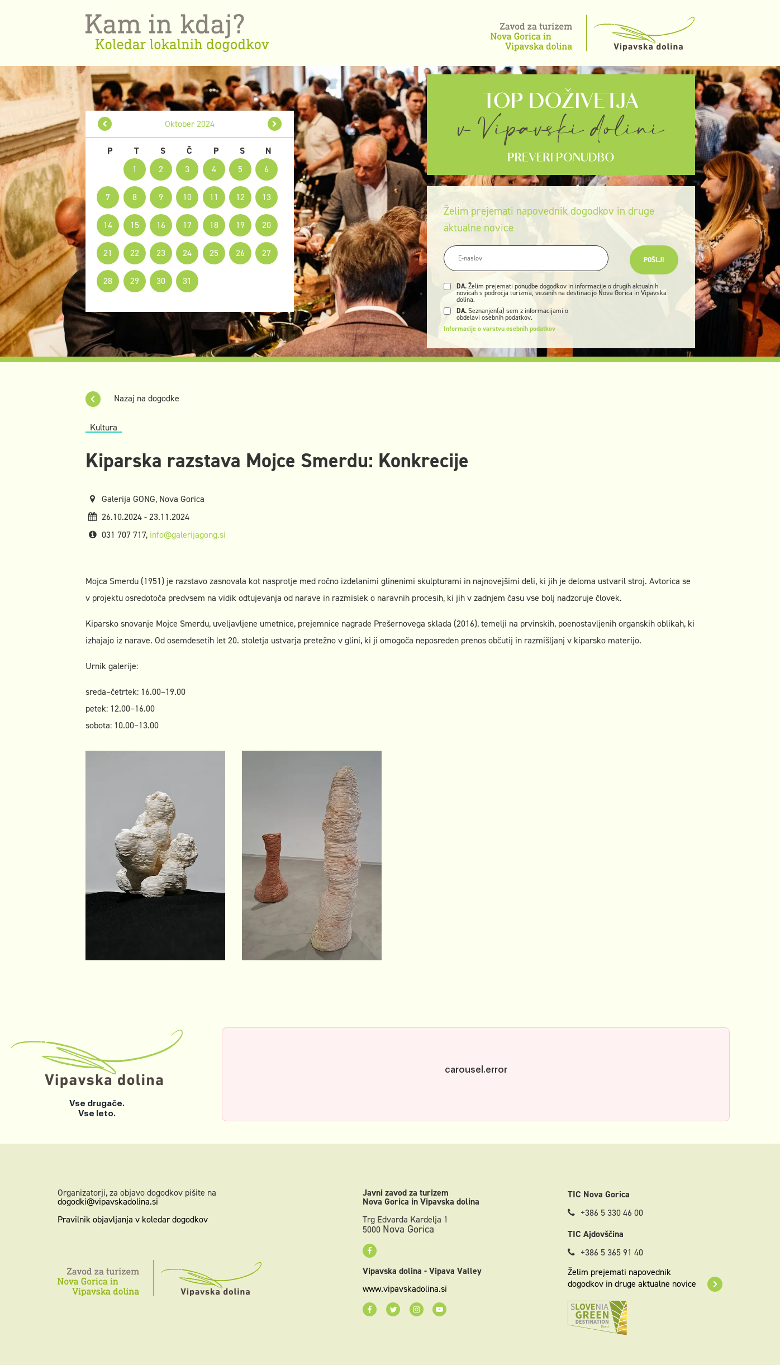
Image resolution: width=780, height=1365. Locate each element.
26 (240, 253)
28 (107, 281)
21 (107, 253)
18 (214, 225)
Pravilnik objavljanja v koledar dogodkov (133, 1219)
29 (134, 281)
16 (160, 225)
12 (240, 197)
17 (187, 225)
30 (160, 281)
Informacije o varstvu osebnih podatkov (499, 328)
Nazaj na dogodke (132, 398)
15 (134, 225)
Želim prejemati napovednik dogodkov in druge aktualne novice (645, 1278)
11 (214, 197)
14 (107, 225)
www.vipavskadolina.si (405, 1289)
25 (214, 253)
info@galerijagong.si (188, 535)
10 (187, 197)
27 (266, 253)
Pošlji (654, 259)
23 (160, 253)
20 (266, 225)
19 (240, 225)
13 (266, 197)
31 (187, 281)
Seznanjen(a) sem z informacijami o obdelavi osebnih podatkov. (512, 314)
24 (187, 253)
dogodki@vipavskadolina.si (108, 1201)
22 (134, 253)
